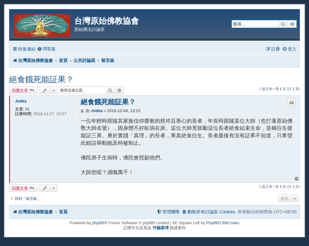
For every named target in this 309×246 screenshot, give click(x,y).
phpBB (98, 222)
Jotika (21, 101)
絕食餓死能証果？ (41, 79)
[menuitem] (46, 49)
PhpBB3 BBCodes (222, 222)
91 (27, 109)
